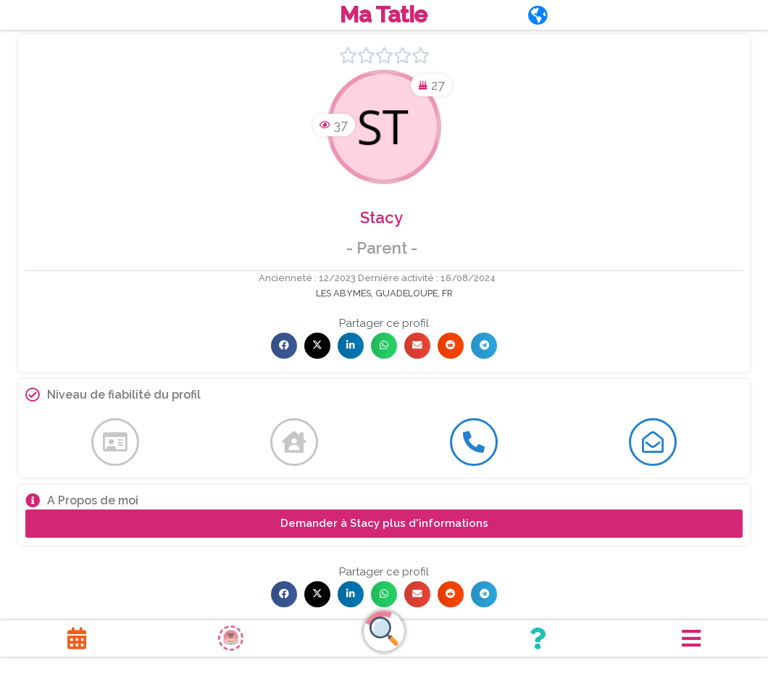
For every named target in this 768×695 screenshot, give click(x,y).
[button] (284, 348)
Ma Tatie (384, 15)
